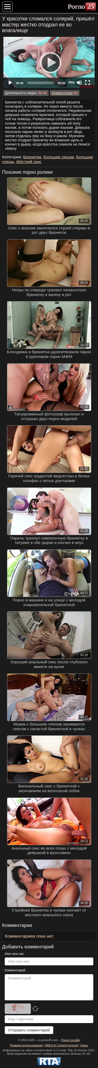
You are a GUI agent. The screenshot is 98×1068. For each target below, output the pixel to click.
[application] (49, 62)
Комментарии (62, 93)
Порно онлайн (70, 1040)
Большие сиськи (58, 157)
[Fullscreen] (87, 82)
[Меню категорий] (7, 6)
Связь (84, 1045)
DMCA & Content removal (61, 1045)
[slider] (40, 83)
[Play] (49, 62)
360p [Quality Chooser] (71, 82)
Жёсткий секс (29, 161)
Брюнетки (32, 157)
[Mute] (79, 82)
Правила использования (26, 1045)
